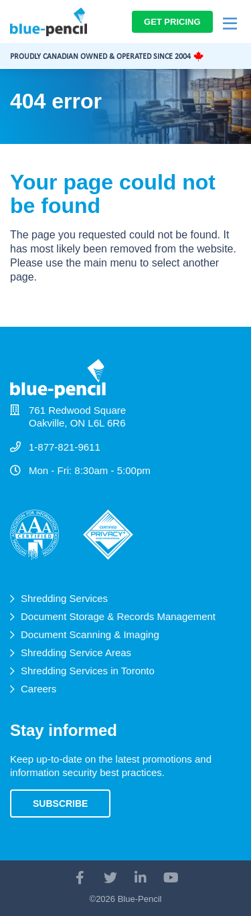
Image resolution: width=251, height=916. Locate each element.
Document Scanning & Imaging (90, 634)
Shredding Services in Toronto (88, 670)
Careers (38, 688)
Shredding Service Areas (76, 652)
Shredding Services (64, 598)
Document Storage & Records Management (118, 616)
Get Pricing (172, 22)
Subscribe (60, 803)
